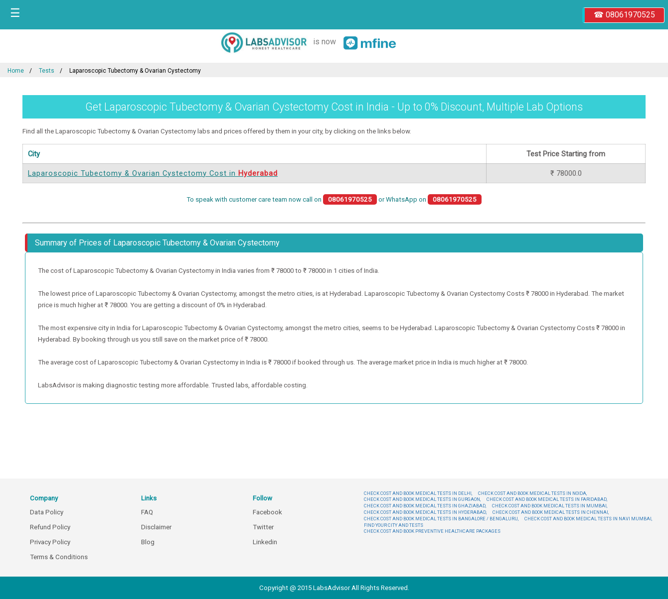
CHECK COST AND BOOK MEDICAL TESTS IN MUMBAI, (549, 505)
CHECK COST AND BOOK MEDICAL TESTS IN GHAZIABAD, (425, 505)
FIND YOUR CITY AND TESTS (393, 525)
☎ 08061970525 (624, 14)
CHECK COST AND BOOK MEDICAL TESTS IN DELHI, (418, 493)
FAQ (147, 512)
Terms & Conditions (59, 557)
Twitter (263, 527)
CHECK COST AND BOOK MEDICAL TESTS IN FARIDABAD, (547, 499)
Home (15, 70)
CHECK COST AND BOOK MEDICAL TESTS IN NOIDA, (532, 493)
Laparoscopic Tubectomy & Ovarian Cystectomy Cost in (153, 173)
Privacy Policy (50, 542)
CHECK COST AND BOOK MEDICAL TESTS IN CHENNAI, (551, 512)
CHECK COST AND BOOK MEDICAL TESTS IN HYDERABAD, (425, 512)
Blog (148, 542)
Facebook (267, 512)
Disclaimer (156, 527)
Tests (46, 70)
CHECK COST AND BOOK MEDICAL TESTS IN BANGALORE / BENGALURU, (441, 518)
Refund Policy (50, 527)
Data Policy (46, 512)
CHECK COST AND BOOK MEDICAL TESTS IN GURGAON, (422, 499)
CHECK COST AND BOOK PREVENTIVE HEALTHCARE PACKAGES (432, 531)
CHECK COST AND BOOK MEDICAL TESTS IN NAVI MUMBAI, (588, 518)
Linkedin (265, 542)
